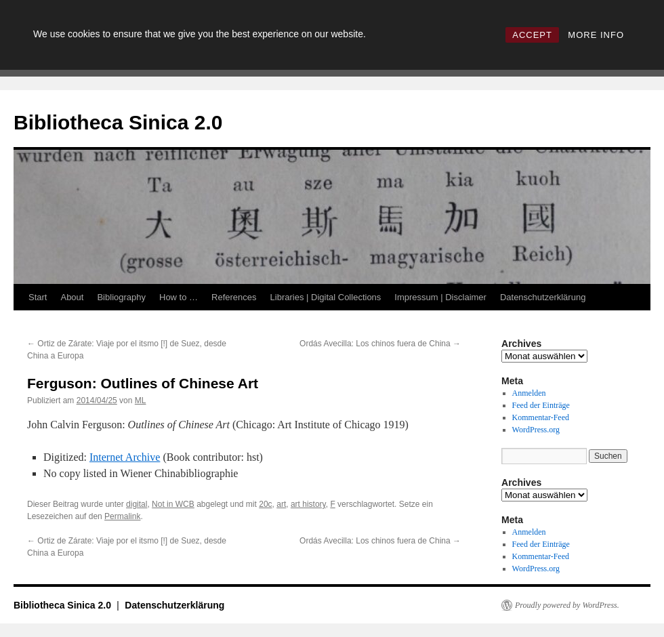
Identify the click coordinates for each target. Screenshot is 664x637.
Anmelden (529, 393)
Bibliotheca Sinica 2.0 (118, 122)
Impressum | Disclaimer (440, 297)
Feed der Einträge (541, 405)
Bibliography (121, 297)
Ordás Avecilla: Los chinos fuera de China (380, 343)
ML (140, 400)
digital (136, 504)
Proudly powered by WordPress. (567, 605)
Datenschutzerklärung (542, 297)
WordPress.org (536, 429)
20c (265, 504)
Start (37, 297)
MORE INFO (596, 35)
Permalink (122, 516)
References (233, 297)
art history (308, 504)
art (281, 504)
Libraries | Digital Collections (325, 297)
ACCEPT (532, 35)
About (71, 297)
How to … (178, 297)
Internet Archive (124, 457)
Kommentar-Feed (540, 417)
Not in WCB (173, 504)
